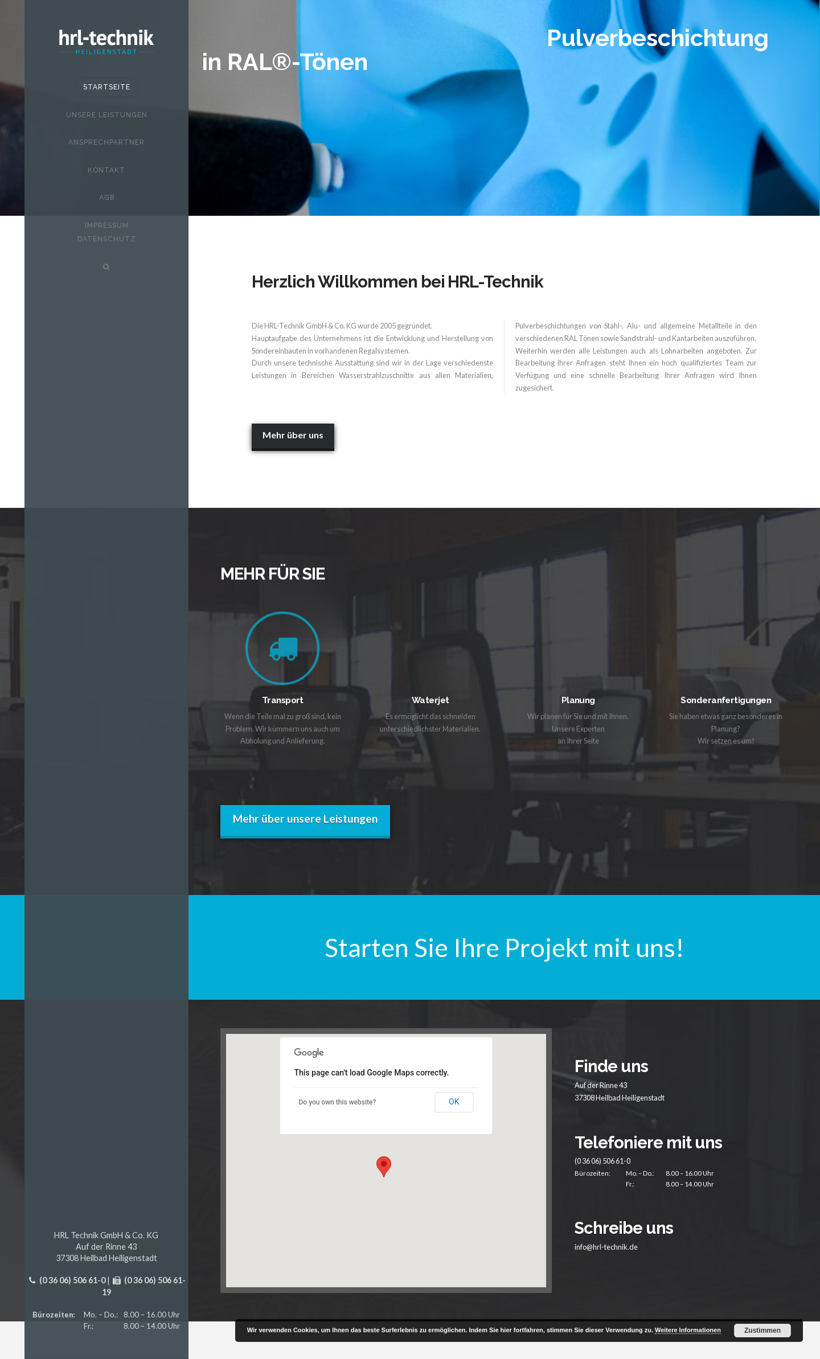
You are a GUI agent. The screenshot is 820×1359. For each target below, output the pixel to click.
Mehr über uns (293, 434)
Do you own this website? (337, 1102)
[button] (383, 1166)
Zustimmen (762, 1331)
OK (454, 1101)
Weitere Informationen (688, 1330)
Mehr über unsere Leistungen (305, 818)
